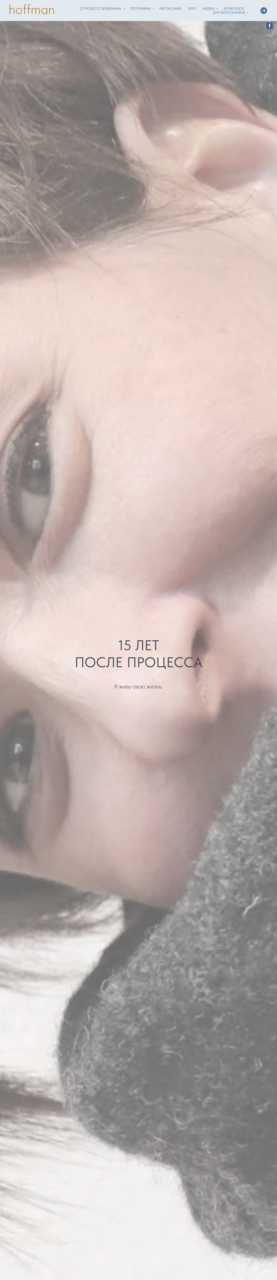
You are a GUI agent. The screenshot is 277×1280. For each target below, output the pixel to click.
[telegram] (263, 10)
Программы (141, 9)
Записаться (233, 9)
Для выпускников (229, 13)
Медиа (209, 9)
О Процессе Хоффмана (101, 9)
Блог (192, 9)
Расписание (170, 9)
